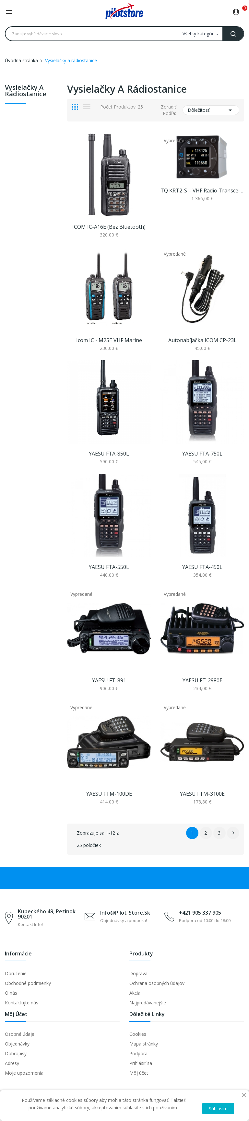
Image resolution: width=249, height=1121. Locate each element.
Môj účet (138, 1073)
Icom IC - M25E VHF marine (109, 340)
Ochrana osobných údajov (156, 983)
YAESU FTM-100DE (109, 794)
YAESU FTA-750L (202, 453)
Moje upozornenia (24, 1073)
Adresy (12, 1063)
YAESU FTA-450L (202, 567)
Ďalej (233, 833)
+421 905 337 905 (200, 912)
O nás (11, 993)
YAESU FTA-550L (109, 567)
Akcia (134, 993)
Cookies (137, 1034)
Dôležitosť (211, 110)
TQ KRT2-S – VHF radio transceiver (202, 190)
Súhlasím (218, 1108)
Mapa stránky (143, 1044)
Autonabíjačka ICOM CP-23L (202, 340)
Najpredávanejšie (147, 1003)
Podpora (138, 1053)
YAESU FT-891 (109, 680)
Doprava (138, 973)
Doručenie (16, 973)
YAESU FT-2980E (202, 680)
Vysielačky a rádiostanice (25, 91)
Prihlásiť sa (140, 1063)
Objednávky (17, 1044)
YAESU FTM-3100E (202, 794)
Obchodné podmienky (28, 983)
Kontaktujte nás (21, 1003)
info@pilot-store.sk (125, 912)
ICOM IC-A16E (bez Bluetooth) (109, 227)
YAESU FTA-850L (109, 453)
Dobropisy (16, 1053)
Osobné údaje (19, 1034)
